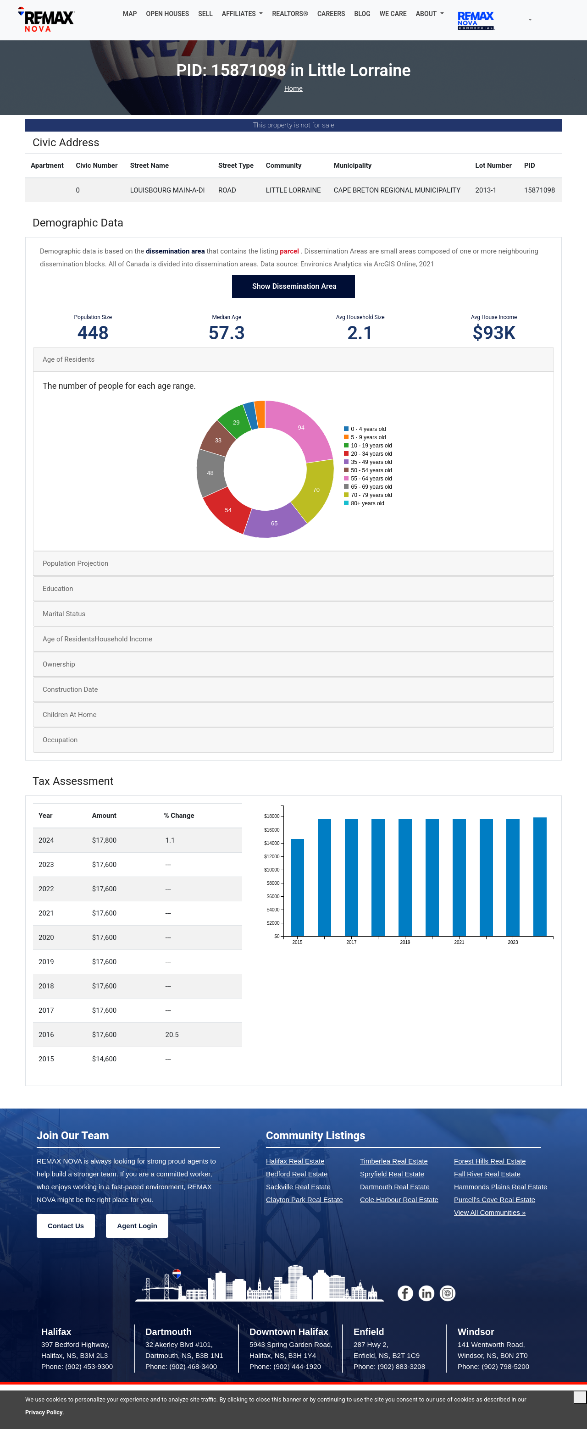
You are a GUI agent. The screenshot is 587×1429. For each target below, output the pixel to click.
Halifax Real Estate (295, 1161)
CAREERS (331, 13)
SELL (205, 13)
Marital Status (64, 614)
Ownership (59, 664)
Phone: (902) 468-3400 (181, 1366)
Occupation (60, 740)
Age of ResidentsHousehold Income (97, 639)
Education (58, 589)
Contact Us (66, 1226)
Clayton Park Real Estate (304, 1199)
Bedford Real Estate (296, 1174)
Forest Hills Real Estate (490, 1161)
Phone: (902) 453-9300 (77, 1366)
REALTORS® (290, 13)
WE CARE (393, 13)
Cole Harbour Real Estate (399, 1199)
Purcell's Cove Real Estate (494, 1199)
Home (293, 88)
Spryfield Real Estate (392, 1174)
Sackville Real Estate (298, 1187)
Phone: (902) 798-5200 (493, 1366)
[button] (242, 14)
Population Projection (75, 563)
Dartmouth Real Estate (395, 1187)
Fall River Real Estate (487, 1174)
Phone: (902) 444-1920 (285, 1366)
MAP (130, 13)
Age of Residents (68, 359)
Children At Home (69, 715)
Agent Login (137, 1226)
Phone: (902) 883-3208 (389, 1366)
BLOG (362, 13)
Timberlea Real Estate (394, 1161)
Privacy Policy (44, 1412)
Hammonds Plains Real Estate (500, 1187)
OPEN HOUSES (167, 13)
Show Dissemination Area (293, 286)
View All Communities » (490, 1212)
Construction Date (70, 689)
